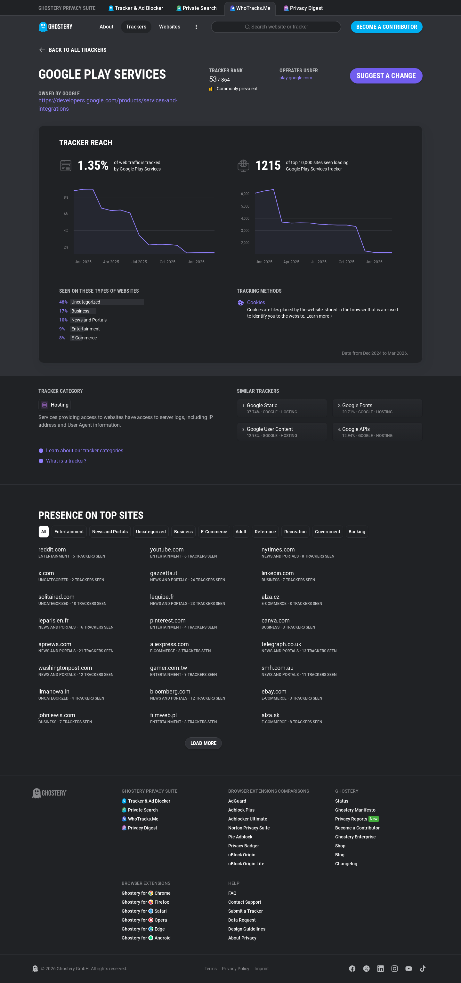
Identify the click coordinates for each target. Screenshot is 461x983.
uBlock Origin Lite (246, 864)
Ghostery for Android (146, 938)
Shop (340, 846)
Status (341, 801)
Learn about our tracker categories (80, 451)
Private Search (196, 8)
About (106, 27)
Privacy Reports (357, 819)
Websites (169, 27)
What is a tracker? (62, 461)
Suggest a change (386, 76)
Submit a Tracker (245, 911)
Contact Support (244, 902)
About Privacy (242, 938)
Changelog (346, 864)
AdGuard (237, 801)
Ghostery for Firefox (145, 902)
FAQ (232, 893)
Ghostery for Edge (143, 929)
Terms (211, 968)
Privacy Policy (235, 968)
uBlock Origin (241, 855)
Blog (339, 855)
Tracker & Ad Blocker (135, 8)
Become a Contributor (386, 26)
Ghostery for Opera (144, 920)
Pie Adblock (240, 837)
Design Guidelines (246, 929)
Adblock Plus (241, 810)
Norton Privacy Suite (249, 828)
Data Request (242, 920)
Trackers (136, 27)
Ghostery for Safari (144, 911)
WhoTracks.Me (250, 8)
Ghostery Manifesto (355, 810)
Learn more (319, 316)
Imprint (262, 968)
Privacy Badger (243, 846)
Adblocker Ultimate (247, 819)
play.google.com (295, 77)
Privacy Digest (303, 8)
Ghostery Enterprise (355, 837)
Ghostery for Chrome (146, 893)
